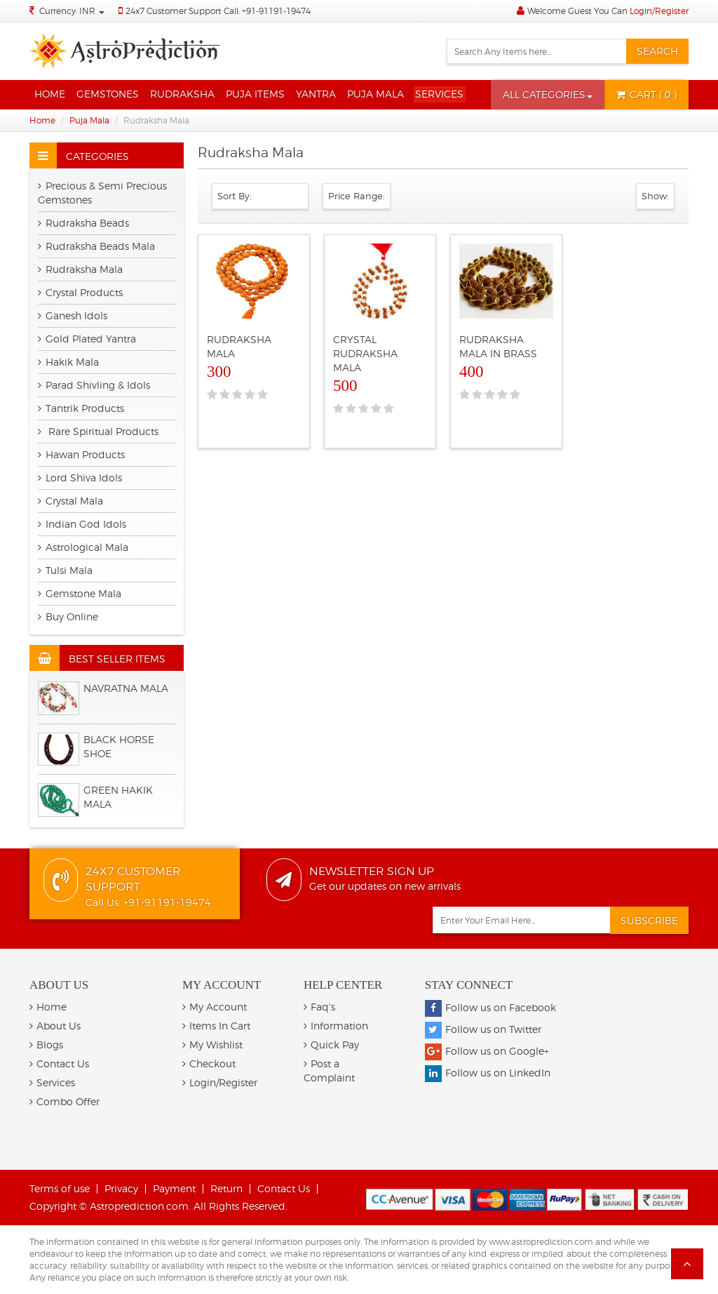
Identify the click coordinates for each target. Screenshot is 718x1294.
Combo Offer (64, 1101)
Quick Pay (331, 1044)
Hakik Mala (68, 362)
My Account (214, 1007)
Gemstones (107, 94)
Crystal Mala (70, 501)
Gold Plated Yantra (87, 339)
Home (49, 94)
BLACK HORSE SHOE (118, 746)
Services (439, 94)
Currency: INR (71, 11)
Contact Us (59, 1063)
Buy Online (68, 616)
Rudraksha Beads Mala (96, 246)
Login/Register (659, 11)
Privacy (121, 1188)
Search (657, 51)
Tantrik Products (81, 408)
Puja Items (255, 94)
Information (336, 1026)
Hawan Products (81, 454)
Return (226, 1188)
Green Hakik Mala (118, 797)
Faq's (319, 1007)
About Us (55, 1026)
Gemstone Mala (79, 593)
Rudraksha (182, 94)
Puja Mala (375, 94)
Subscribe (649, 920)
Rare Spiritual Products (98, 431)
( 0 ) (646, 94)
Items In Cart (216, 1026)
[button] (547, 94)
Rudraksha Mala (80, 269)
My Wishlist (212, 1044)
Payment (174, 1188)
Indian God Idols (82, 524)
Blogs (46, 1044)
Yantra (316, 94)
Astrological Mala (83, 547)
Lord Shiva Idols (80, 477)
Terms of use (59, 1188)
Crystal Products (80, 292)
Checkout (209, 1063)
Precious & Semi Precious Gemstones (102, 193)
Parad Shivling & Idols (94, 385)
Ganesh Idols (72, 315)
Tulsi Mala (65, 570)
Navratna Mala (125, 688)
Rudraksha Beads (83, 223)
